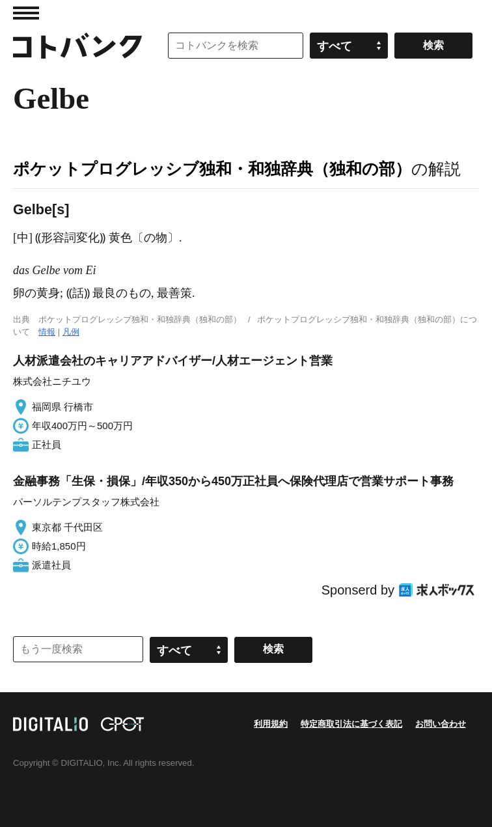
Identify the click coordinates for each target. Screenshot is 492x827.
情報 (46, 332)
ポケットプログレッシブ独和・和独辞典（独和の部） (212, 169)
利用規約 (271, 724)
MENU (26, 13)
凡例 (70, 332)
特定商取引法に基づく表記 (351, 724)
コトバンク (77, 46)
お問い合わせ (440, 724)
